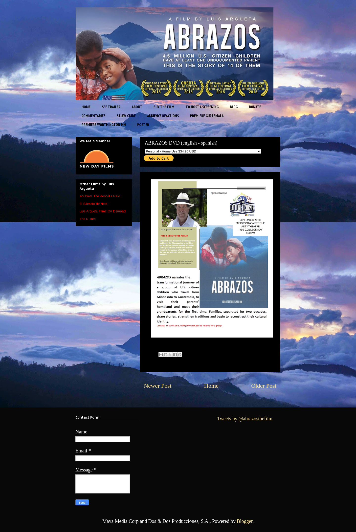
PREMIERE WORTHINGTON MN (104, 124)
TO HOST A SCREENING (202, 107)
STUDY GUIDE (126, 115)
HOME (86, 107)
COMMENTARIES (93, 115)
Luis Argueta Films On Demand (103, 211)
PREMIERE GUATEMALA (207, 115)
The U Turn (88, 219)
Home (211, 386)
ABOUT (137, 107)
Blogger (244, 521)
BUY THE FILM (164, 107)
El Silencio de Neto (93, 204)
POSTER (143, 124)
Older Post (263, 386)
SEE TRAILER (111, 107)
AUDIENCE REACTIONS (163, 115)
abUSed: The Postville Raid (100, 196)
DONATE (255, 107)
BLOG (234, 107)
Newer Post (157, 386)
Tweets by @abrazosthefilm (244, 418)
